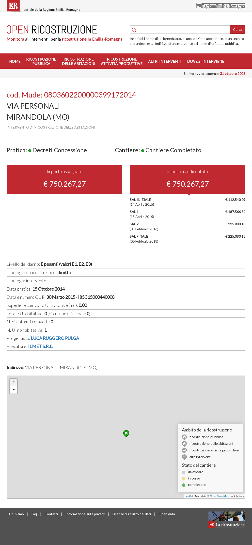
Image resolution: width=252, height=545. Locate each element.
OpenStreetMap (219, 496)
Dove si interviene (205, 61)
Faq (34, 514)
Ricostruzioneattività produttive (121, 61)
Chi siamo (16, 514)
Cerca (237, 29)
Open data (166, 514)
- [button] (13, 390)
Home (14, 61)
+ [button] (13, 382)
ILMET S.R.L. (40, 346)
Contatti (51, 514)
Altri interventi (164, 61)
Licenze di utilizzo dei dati (131, 514)
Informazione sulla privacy (85, 514)
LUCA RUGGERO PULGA (55, 338)
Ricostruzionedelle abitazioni (78, 61)
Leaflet (189, 496)
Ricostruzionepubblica (41, 61)
